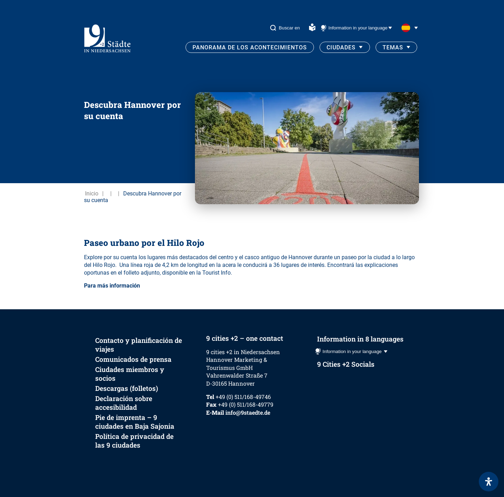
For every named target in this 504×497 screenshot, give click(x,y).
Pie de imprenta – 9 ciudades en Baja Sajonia (134, 421)
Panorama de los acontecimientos (249, 47)
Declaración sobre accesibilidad (123, 403)
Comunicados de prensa (133, 359)
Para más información (112, 285)
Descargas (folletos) (126, 388)
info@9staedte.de (247, 412)
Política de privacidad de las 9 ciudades (134, 440)
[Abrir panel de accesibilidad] (488, 481)
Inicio (91, 193)
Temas (393, 47)
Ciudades (341, 47)
